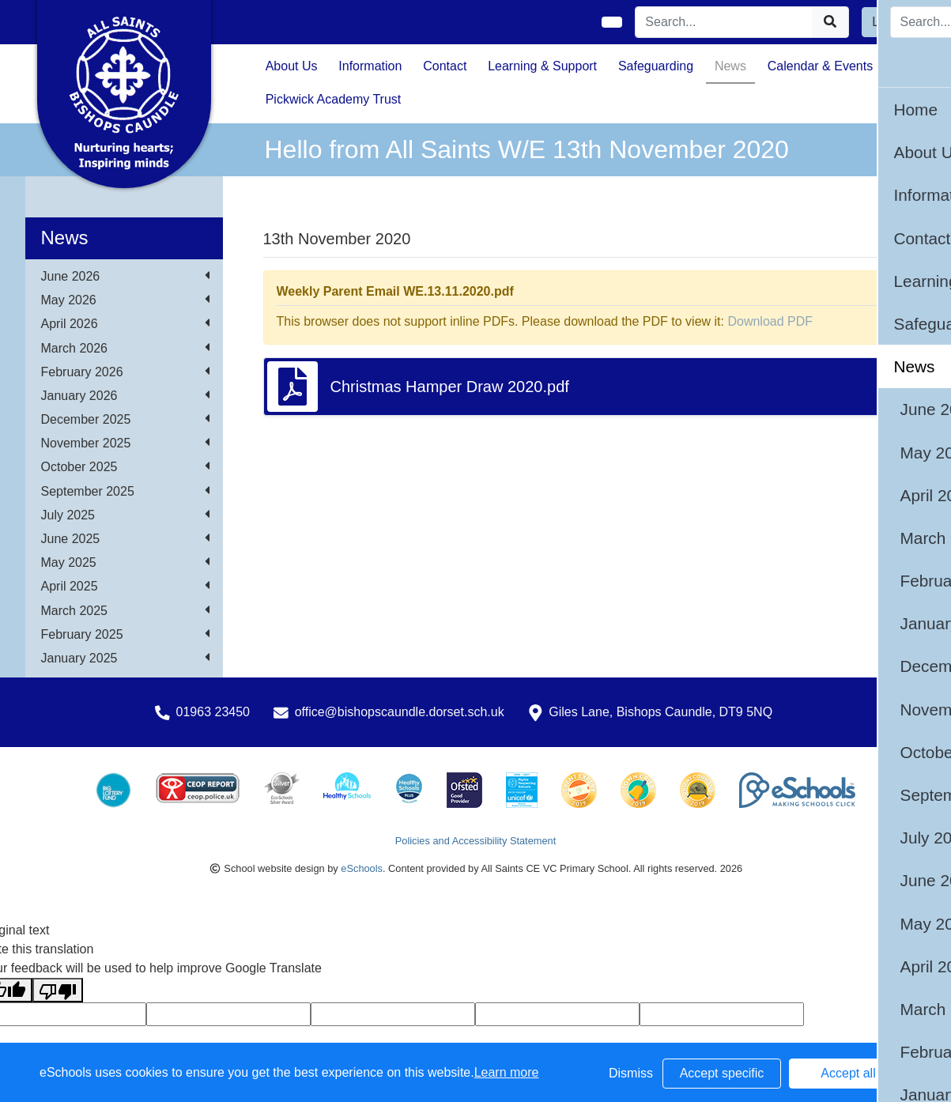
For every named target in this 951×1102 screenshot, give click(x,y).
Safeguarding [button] (655, 66)
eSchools (362, 868)
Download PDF (770, 321)
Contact (444, 66)
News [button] (730, 66)
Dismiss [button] (631, 1073)
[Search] (724, 22)
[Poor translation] (57, 990)
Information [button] (370, 66)
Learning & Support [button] (542, 66)
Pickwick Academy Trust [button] (334, 99)
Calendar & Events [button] (820, 66)
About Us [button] (292, 66)
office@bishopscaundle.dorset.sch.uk (399, 712)
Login (887, 21)
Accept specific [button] (722, 1073)
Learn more (506, 1072)
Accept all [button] (848, 1073)
